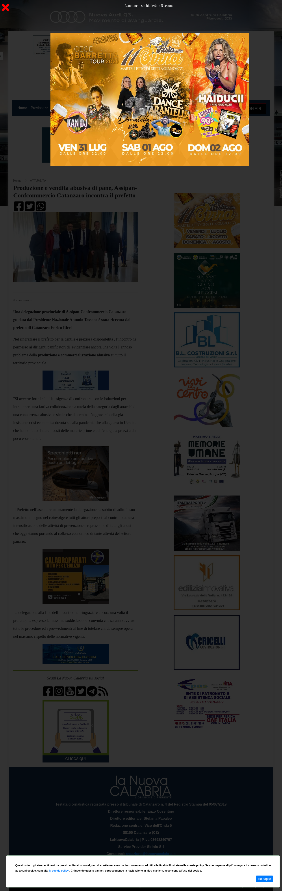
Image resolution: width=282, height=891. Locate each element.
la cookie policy (59, 870)
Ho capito (264, 879)
